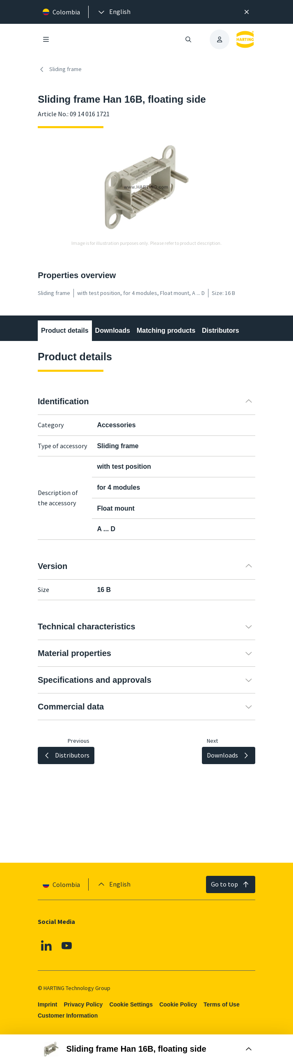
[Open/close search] (188, 39)
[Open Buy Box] (147, 1049)
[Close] (246, 12)
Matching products (166, 330)
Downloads (112, 330)
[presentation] (113, 12)
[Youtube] (67, 945)
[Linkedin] (46, 945)
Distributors (220, 330)
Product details (65, 330)
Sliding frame (60, 69)
